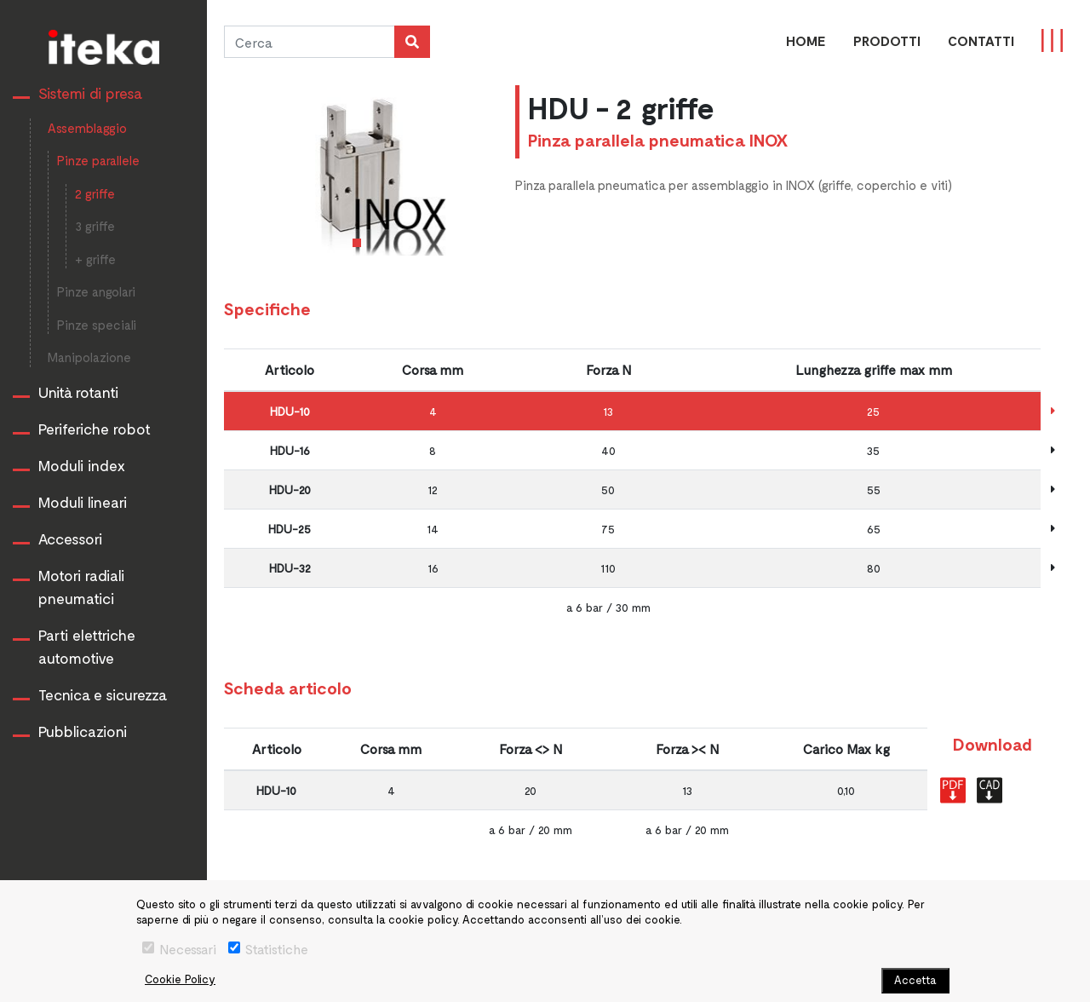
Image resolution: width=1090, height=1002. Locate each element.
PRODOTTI (887, 40)
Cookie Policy (180, 979)
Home (806, 40)
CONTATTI (981, 40)
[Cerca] (309, 42)
